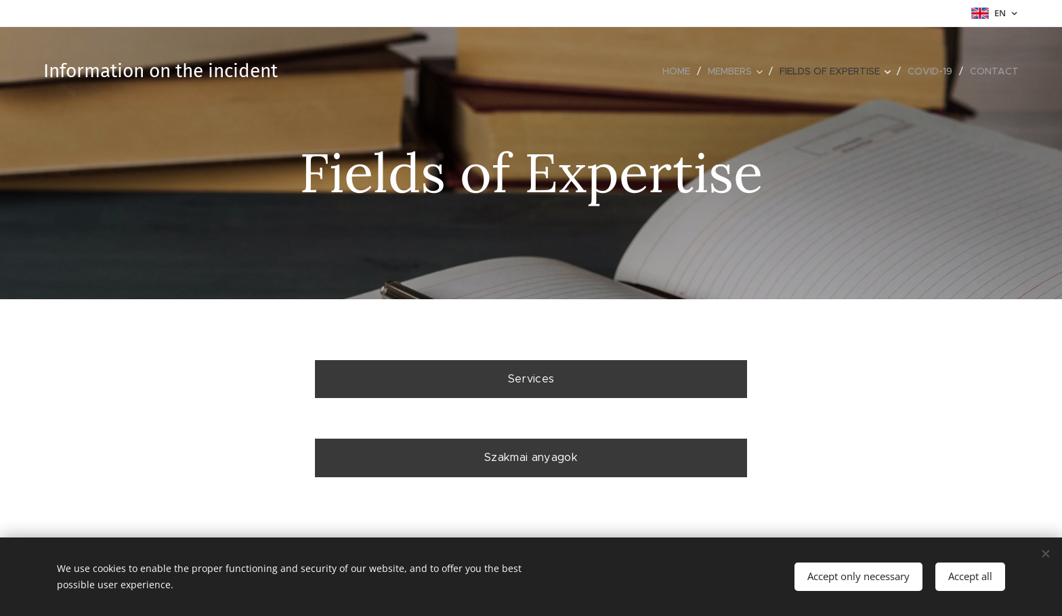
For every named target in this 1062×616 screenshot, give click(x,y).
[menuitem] (680, 71)
